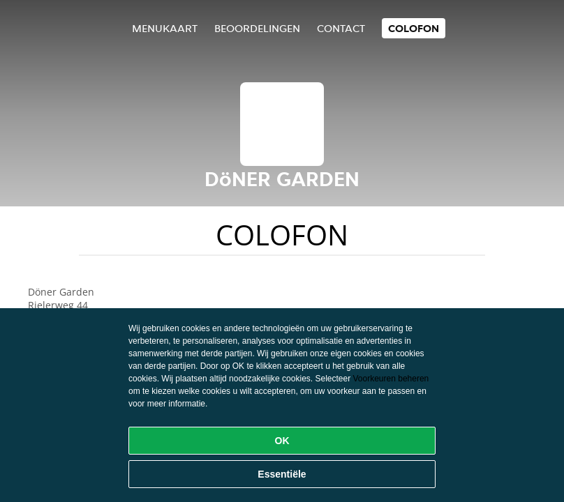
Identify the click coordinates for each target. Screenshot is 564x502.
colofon (413, 28)
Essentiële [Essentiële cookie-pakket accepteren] (282, 474)
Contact (341, 28)
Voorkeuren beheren (391, 378)
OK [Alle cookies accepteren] (282, 440)
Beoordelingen (257, 28)
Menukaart (165, 28)
